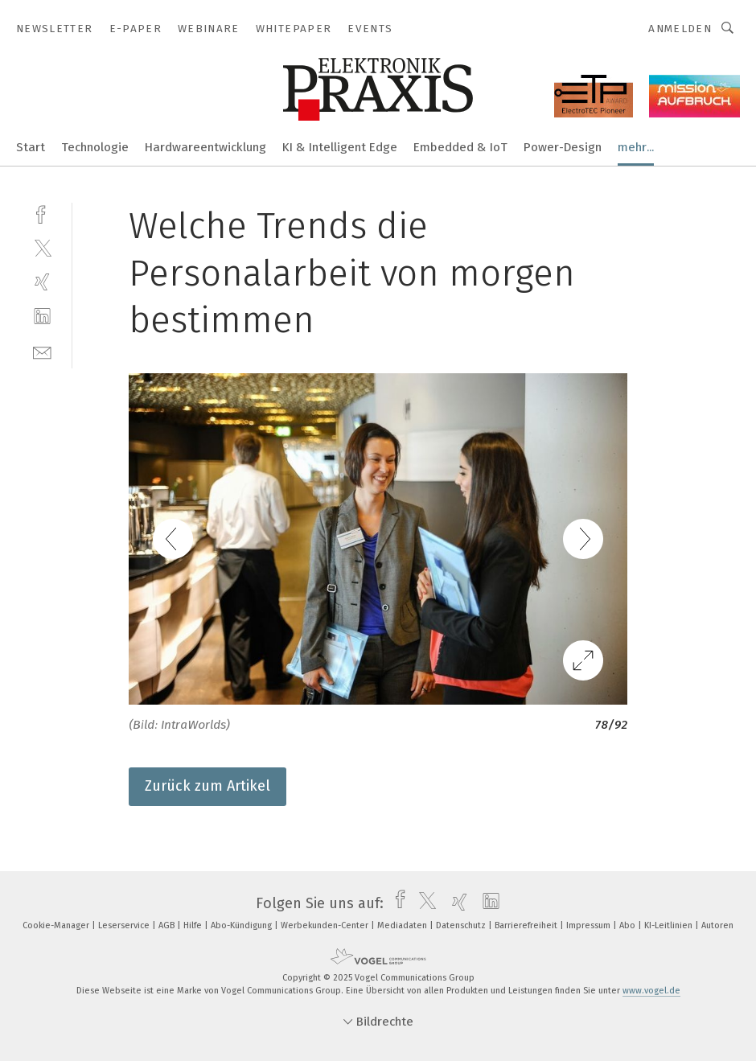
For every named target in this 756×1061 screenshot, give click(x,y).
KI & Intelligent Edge (339, 147)
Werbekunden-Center (326, 925)
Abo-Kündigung (242, 925)
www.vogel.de (651, 990)
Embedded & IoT (460, 147)
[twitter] (42, 247)
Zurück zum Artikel (207, 786)
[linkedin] (42, 316)
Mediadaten (403, 925)
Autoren (717, 925)
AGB (167, 925)
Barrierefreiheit (527, 925)
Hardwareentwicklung (205, 147)
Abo (628, 925)
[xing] (42, 282)
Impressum (589, 925)
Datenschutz (462, 925)
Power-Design (563, 147)
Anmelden (680, 28)
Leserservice (125, 925)
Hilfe (193, 925)
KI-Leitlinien (669, 925)
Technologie (95, 147)
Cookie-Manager (57, 925)
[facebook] (42, 213)
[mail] (42, 351)
